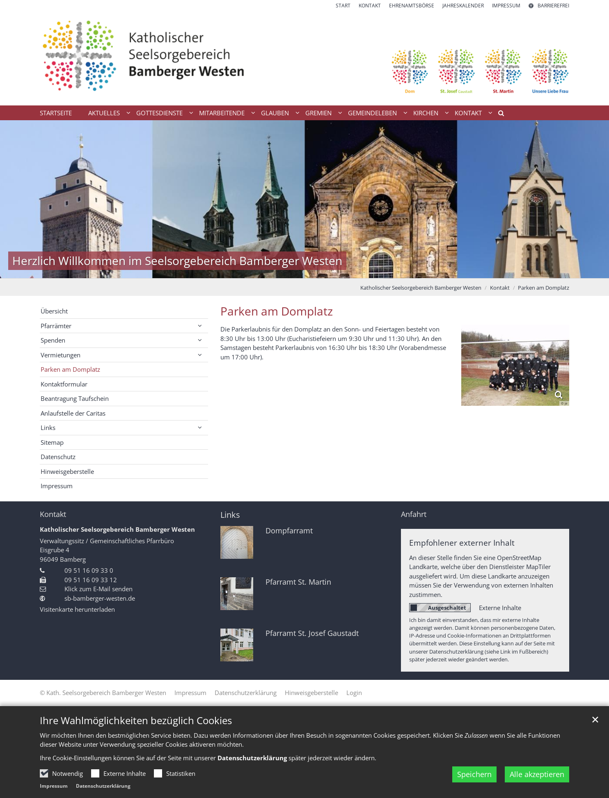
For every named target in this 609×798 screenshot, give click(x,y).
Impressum (54, 785)
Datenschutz (58, 457)
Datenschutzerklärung (252, 758)
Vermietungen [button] (60, 355)
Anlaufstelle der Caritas (73, 413)
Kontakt (500, 287)
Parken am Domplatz (543, 287)
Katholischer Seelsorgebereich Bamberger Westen (420, 287)
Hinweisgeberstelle (67, 471)
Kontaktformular (64, 384)
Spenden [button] (53, 340)
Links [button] (48, 427)
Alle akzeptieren (537, 774)
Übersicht (54, 311)
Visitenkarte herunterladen (77, 609)
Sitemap (52, 442)
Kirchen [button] (425, 113)
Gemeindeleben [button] (372, 113)
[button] (498, 114)
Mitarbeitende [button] (222, 113)
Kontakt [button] (468, 113)
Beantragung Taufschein (75, 398)
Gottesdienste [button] (159, 113)
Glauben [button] (275, 113)
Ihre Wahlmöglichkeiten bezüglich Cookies (136, 720)
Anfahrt (413, 514)
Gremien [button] (318, 113)
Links (230, 515)
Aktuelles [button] (104, 113)
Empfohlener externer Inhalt (462, 542)
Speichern (474, 774)
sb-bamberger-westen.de (99, 598)
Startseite (56, 113)
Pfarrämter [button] (56, 326)
